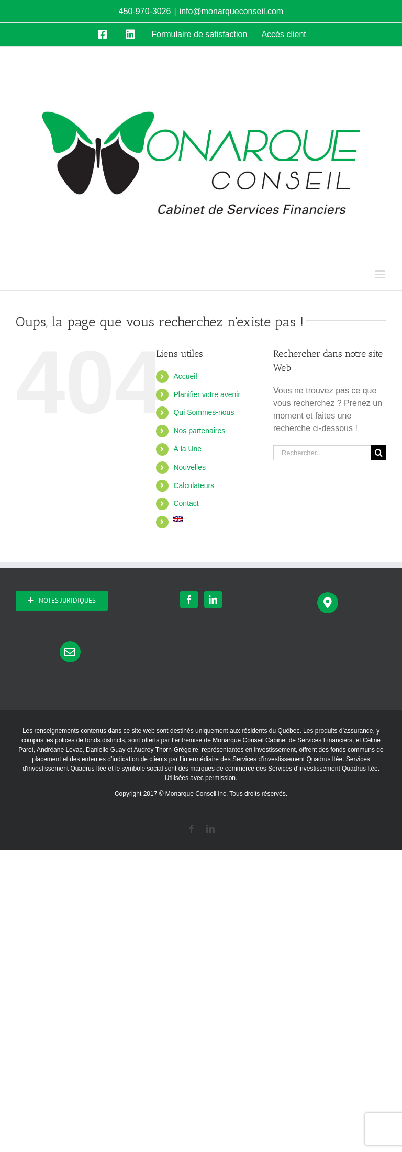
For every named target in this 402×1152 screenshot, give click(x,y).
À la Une (187, 449)
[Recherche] (378, 452)
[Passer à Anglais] (215, 524)
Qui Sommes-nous (203, 412)
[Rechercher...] (322, 452)
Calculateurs (193, 485)
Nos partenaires (199, 430)
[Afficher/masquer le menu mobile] (380, 274)
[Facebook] (189, 599)
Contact (185, 503)
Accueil (185, 376)
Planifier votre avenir (206, 394)
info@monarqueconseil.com (232, 11)
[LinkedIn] (213, 599)
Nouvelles (189, 467)
